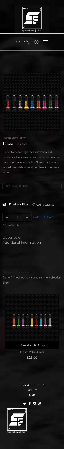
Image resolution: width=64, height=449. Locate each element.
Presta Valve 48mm (32, 352)
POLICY (32, 390)
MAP (32, 395)
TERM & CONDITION (32, 385)
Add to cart (45, 217)
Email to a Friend (16, 204)
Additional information (22, 243)
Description (13, 237)
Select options (30, 345)
